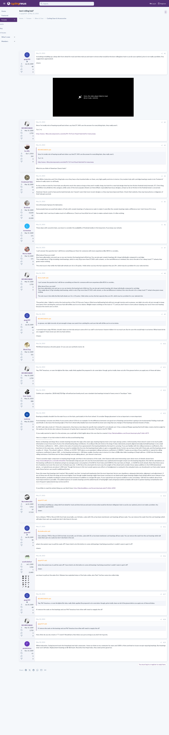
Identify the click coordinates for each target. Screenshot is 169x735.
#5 (130, 204)
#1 (130, 53)
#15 (129, 559)
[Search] (61, 4)
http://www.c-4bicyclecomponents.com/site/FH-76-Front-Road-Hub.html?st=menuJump (71, 134)
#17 (129, 628)
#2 (130, 122)
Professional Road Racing (146, 127)
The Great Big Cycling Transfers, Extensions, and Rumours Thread (150, 264)
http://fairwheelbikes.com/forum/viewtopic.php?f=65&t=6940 (100, 520)
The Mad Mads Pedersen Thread (149, 224)
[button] (4, 3)
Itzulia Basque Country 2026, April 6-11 (151, 121)
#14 (129, 528)
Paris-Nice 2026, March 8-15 (147, 190)
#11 (129, 376)
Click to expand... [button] (86, 303)
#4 (130, 176)
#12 (129, 399)
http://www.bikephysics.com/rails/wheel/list (92, 484)
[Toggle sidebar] (165, 12)
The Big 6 (146, 206)
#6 (130, 227)
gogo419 (29, 13)
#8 (130, 280)
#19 (129, 677)
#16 (129, 590)
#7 (130, 250)
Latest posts (140, 201)
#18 (129, 653)
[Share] (127, 54)
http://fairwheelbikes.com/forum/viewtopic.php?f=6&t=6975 (62, 451)
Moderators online (142, 276)
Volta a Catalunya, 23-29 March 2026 (150, 144)
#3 (130, 145)
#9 (130, 323)
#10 (129, 352)
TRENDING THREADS (142, 117)
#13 (129, 422)
